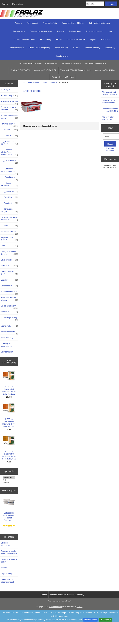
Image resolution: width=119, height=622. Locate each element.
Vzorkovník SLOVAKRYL (20, 70)
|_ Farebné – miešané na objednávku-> (9, 152)
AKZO (9, 482)
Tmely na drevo (75, 31)
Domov (5, 4)
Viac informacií (90, 620)
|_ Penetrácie (9, 203)
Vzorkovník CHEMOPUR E (95, 63)
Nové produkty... (7, 337)
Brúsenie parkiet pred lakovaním (109, 101)
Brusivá (59, 40)
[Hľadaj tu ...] (95, 3)
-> (9, 125)
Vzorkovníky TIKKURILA (105, 70)
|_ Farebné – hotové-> (9, 142)
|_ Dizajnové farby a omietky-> (9, 171)
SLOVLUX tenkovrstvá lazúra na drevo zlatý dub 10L (9, 414)
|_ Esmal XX (9, 191)
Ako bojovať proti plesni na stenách (109, 93)
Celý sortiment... (7, 352)
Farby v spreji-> (9, 95)
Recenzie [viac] (9, 490)
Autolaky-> (5, 89)
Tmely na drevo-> (9, 232)
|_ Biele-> (9, 136)
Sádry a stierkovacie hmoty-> (9, 116)
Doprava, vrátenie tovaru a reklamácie (9, 552)
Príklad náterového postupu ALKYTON (110, 110)
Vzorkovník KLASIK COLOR (45, 70)
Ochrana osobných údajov (9, 560)
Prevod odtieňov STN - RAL (62, 77)
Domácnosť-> (9, 286)
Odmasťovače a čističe (76, 40)
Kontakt (4, 568)
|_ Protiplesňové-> (9, 161)
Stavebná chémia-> (9, 292)
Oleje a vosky (45, 40)
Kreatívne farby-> (9, 333)
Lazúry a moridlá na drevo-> (9, 252)
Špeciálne (53, 82)
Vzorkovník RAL (51, 63)
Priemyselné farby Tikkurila (72, 23)
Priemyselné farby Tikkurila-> (9, 108)
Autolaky (18, 23)
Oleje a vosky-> (9, 260)
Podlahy (60, 31)
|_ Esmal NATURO (9, 184)
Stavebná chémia (17, 48)
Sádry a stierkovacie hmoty (99, 23)
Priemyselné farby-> (9, 102)
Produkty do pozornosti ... (6, 344)
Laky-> (9, 245)
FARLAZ (79, 607)
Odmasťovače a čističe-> (9, 272)
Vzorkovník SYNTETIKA (71, 63)
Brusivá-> (9, 266)
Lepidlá (93, 40)
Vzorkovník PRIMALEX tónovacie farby (75, 70)
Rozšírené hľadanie (110, 149)
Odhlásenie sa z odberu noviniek (7, 580)
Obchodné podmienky (5, 544)
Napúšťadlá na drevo (94, 31)
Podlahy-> (9, 225)
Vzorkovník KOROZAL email (30, 63)
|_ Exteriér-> (9, 197)
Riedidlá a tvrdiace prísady (39, 48)
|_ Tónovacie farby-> (9, 210)
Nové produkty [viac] (9, 361)
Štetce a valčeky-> (9, 307)
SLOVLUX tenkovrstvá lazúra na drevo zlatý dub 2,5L (9, 382)
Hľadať (110, 128)
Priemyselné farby (50, 23)
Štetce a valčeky (61, 48)
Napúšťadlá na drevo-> (9, 238)
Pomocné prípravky (92, 48)
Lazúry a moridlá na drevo (24, 40)
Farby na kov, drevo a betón (41, 31)
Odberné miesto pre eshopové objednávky (67, 595)
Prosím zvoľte (9, 477)
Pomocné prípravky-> (9, 318)
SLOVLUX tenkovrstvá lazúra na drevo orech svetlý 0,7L (9, 447)
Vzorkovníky (110, 48)
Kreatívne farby (62, 56)
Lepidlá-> (9, 280)
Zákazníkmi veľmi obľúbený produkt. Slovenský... (9, 508)
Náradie (76, 48)
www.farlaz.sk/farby (55, 607)
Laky (110, 31)
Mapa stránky (6, 574)
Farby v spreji (32, 23)
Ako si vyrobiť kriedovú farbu (108, 118)
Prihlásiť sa (17, 4)
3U (9, 480)
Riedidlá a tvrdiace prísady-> (9, 298)
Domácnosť (105, 40)
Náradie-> (9, 312)
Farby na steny (33, 82)
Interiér (44, 82)
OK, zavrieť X (105, 620)
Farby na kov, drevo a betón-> (9, 218)
